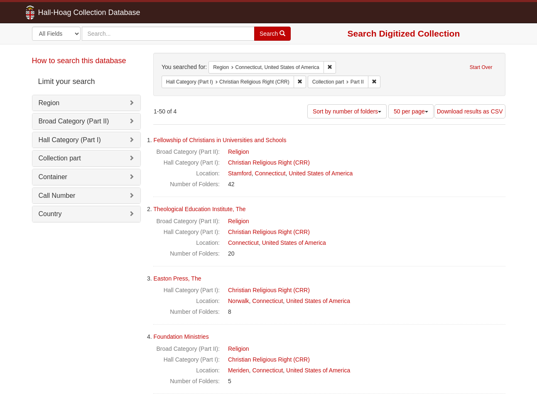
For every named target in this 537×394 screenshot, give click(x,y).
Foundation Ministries (181, 336)
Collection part (60, 158)
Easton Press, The (177, 278)
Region (49, 102)
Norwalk (238, 301)
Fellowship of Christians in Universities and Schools (220, 140)
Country (50, 213)
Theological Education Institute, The (199, 209)
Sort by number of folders (347, 111)
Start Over (481, 67)
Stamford (240, 173)
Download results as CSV (470, 111)
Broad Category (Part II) (74, 121)
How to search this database (79, 61)
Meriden (238, 370)
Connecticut (270, 173)
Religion (238, 151)
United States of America (321, 173)
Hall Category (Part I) (70, 139)
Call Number (57, 195)
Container (53, 176)
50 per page (411, 111)
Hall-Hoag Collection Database (63, 12)
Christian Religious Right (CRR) (269, 162)
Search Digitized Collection (404, 33)
